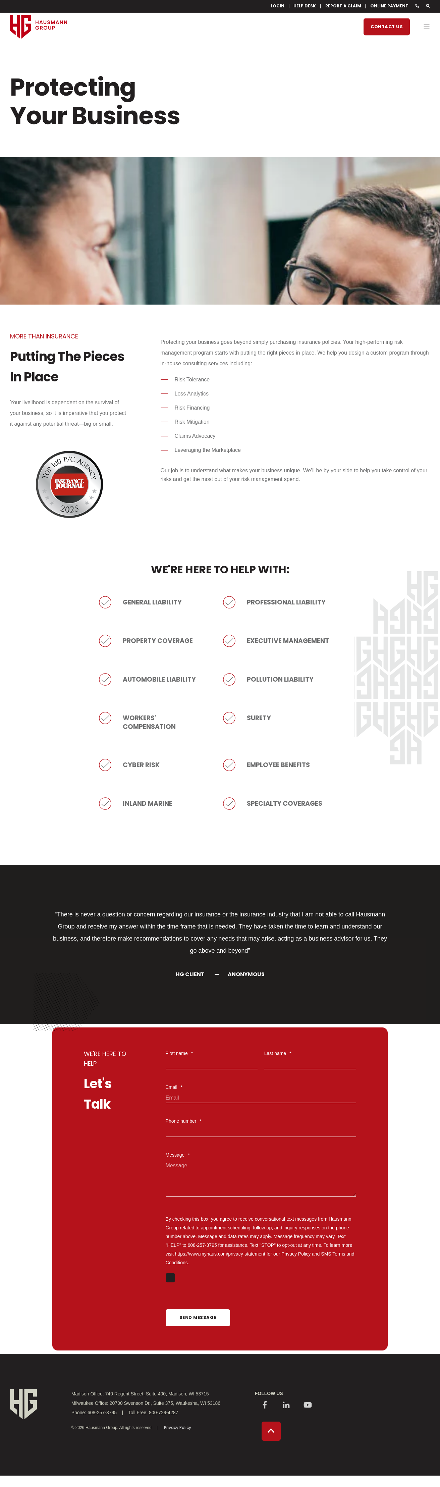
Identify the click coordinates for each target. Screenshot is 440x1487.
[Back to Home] (38, 51)
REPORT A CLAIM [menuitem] (343, 6)
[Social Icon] (265, 1406)
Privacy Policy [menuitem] (177, 1428)
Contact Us (387, 26)
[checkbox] (261, 1278)
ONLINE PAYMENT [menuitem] (389, 6)
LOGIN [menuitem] (277, 6)
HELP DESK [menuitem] (304, 6)
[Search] (428, 6)
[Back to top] (271, 1431)
